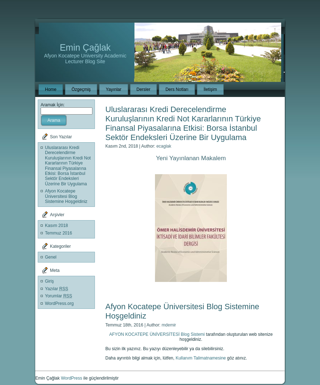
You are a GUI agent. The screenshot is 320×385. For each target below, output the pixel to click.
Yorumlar (58, 295)
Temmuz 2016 (58, 233)
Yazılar (56, 288)
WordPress (71, 378)
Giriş (49, 281)
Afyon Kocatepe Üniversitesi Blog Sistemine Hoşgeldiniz (66, 196)
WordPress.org (59, 303)
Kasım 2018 (56, 225)
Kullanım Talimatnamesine (200, 358)
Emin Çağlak (85, 47)
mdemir (169, 325)
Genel (50, 257)
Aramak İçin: (53, 104)
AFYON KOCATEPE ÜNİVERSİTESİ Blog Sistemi (157, 334)
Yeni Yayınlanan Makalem (191, 158)
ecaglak (163, 146)
